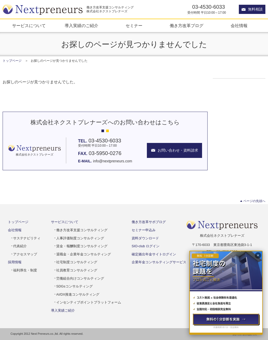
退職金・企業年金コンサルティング (83, 254)
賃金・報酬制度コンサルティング (81, 246)
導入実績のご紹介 (81, 25)
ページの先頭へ (254, 201)
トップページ (12, 61)
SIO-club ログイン (145, 246)
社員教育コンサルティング (76, 270)
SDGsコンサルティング (74, 286)
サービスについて (29, 25)
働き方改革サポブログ (149, 222)
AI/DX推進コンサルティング (77, 294)
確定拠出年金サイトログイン (154, 254)
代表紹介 (20, 246)
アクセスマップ (25, 254)
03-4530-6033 (208, 7)
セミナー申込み (144, 230)
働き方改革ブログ (186, 25)
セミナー (134, 25)
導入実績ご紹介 (63, 310)
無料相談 (255, 9)
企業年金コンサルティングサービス (159, 262)
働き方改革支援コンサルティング (81, 230)
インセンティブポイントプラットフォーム (88, 302)
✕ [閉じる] (258, 255)
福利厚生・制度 (25, 270)
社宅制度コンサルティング (76, 262)
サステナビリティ (26, 238)
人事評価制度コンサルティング (80, 238)
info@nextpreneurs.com (112, 161)
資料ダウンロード (145, 238)
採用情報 (15, 262)
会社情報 (239, 25)
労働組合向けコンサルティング (80, 278)
